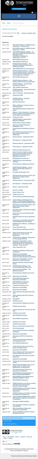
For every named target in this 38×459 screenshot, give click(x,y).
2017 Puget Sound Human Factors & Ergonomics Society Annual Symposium (23, 133)
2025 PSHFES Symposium (20, 59)
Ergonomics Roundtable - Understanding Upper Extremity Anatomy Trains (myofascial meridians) (24, 255)
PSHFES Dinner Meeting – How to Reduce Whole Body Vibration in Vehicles (22, 169)
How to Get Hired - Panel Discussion (23, 93)
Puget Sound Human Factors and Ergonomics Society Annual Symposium (22, 234)
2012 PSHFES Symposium (20, 318)
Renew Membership (19, 8)
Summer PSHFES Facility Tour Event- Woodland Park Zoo (24, 412)
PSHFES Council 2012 (19, 306)
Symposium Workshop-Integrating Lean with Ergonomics (23, 340)
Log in (35, 12)
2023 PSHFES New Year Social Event (23, 68)
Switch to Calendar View (29, 33)
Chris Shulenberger (18, 328)
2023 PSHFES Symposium (20, 61)
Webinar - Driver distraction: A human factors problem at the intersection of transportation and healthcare (24, 114)
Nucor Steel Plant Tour (19, 227)
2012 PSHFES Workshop (20, 315)
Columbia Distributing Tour (21, 285)
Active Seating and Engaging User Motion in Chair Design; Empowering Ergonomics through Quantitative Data (24, 201)
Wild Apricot (21, 456)
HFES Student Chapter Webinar (22, 122)
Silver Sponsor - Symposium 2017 (23, 146)
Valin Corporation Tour (19, 247)
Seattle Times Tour (18, 194)
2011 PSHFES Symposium (20, 343)
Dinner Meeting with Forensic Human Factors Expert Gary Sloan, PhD (23, 352)
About (5, 438)
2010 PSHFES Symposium (20, 380)
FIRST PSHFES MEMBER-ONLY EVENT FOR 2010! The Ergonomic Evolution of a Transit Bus (24, 398)
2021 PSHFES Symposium (20, 87)
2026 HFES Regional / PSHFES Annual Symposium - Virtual (24, 49)
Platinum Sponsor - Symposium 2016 (23, 180)
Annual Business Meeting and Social (23, 164)
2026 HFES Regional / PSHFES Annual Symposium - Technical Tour (24, 45)
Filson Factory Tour (18, 192)
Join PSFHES (10, 436)
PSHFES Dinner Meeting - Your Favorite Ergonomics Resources (22, 266)
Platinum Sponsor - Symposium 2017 (23, 143)
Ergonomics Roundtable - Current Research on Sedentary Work (22, 259)
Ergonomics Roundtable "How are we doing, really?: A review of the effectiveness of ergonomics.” (24, 366)
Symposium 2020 (18, 95)
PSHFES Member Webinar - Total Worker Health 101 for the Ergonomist (24, 81)
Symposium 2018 (18, 117)
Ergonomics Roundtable (20, 276)
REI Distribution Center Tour (21, 158)
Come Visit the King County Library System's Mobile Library (23, 347)
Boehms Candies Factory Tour (21, 150)
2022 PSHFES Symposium (20, 77)
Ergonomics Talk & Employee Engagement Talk (21, 125)
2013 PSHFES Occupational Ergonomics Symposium (21, 282)
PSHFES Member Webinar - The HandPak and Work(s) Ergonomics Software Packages (23, 65)
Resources (29, 436)
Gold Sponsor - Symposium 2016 (22, 183)
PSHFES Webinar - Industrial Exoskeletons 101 (21, 99)
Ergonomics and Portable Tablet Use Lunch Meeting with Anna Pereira (23, 221)
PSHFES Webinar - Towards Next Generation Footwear (22, 84)
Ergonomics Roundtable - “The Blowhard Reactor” (22, 270)
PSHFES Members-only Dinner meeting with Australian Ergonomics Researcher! (24, 390)
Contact (10, 438)
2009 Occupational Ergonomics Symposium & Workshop (22, 409)
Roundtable (16, 298)
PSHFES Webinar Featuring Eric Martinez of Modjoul (22, 120)
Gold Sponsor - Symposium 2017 (22, 140)
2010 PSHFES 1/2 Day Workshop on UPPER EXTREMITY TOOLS (23, 377)
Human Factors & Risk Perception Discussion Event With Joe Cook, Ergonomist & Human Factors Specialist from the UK (23, 154)
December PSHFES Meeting (21, 401)
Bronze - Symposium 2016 (20, 187)
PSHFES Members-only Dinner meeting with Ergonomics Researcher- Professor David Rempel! (24, 385)
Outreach (22, 436)
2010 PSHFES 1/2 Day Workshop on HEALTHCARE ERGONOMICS (23, 373)
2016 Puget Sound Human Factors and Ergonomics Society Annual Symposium (24, 177)
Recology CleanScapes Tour (21, 172)
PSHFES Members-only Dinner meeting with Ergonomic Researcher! (24, 393)
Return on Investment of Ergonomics (23, 326)
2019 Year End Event (19, 102)
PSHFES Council (17, 301)
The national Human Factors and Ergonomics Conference (22, 370)
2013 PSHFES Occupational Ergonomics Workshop (21, 279)
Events (8, 23)
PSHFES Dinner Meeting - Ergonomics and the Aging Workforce (24, 238)
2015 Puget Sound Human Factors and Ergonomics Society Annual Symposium (24, 206)
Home (3, 23)
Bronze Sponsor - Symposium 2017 (23, 136)
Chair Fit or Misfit (18, 190)
